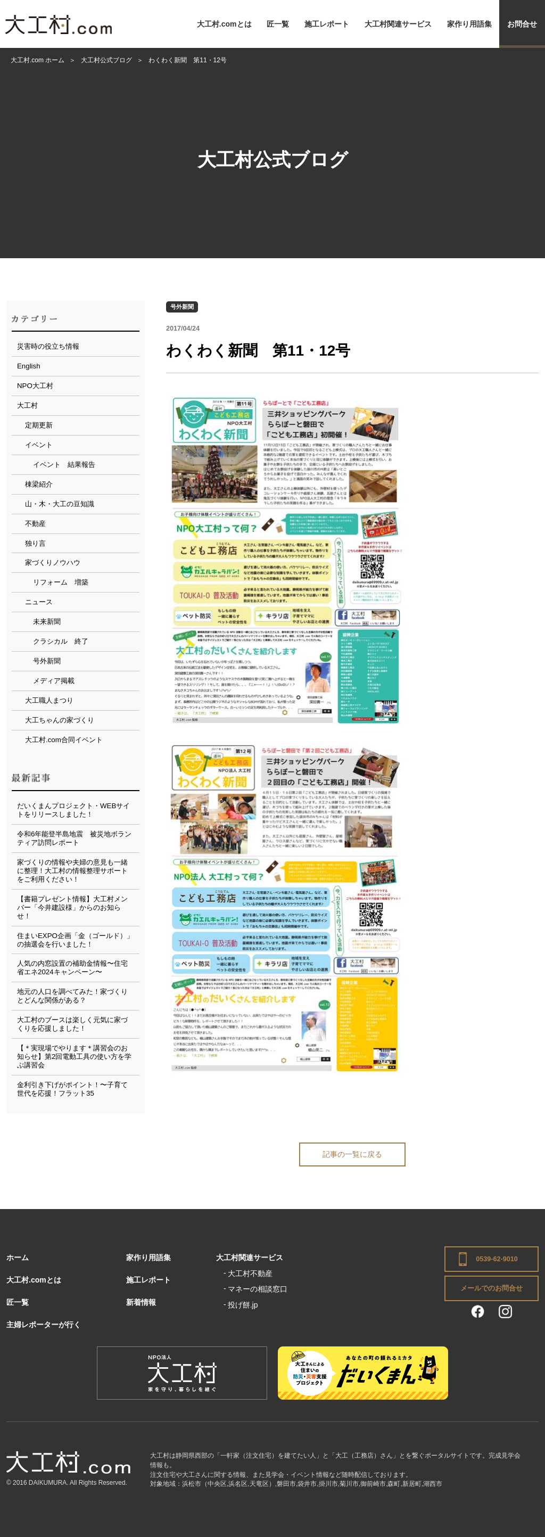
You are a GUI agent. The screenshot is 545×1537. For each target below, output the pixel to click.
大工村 (27, 405)
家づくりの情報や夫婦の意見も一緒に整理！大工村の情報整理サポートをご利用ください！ (72, 870)
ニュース (39, 602)
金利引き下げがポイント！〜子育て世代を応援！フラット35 (72, 1089)
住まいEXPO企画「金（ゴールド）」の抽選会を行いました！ (75, 940)
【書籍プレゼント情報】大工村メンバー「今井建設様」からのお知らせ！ (72, 907)
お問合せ (522, 24)
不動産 (35, 524)
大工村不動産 (250, 1273)
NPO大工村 (35, 386)
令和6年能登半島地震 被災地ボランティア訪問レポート (74, 838)
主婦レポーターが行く (43, 1324)
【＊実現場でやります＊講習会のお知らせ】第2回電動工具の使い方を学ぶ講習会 (74, 1056)
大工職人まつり (49, 700)
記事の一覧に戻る (352, 1154)
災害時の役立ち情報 (48, 346)
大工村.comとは (224, 24)
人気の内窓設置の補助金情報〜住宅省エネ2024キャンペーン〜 (72, 967)
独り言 (35, 543)
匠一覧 (278, 24)
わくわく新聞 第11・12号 (258, 350)
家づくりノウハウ (52, 562)
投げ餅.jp (243, 1305)
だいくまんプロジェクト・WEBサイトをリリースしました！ (73, 810)
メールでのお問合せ (491, 1288)
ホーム (17, 1257)
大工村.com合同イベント (64, 740)
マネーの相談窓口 (257, 1289)
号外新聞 (182, 306)
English (28, 366)
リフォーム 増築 (60, 582)
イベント (39, 445)
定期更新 (39, 425)
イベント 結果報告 (64, 465)
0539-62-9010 (496, 1259)
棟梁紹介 (39, 484)
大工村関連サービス (398, 24)
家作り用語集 (469, 24)
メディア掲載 (54, 681)
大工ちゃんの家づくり (59, 720)
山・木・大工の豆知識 (59, 504)
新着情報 (141, 1302)
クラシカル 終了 (60, 641)
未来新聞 (47, 622)
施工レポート (326, 24)
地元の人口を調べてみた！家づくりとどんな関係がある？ (72, 996)
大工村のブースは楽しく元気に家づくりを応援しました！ (72, 1024)
